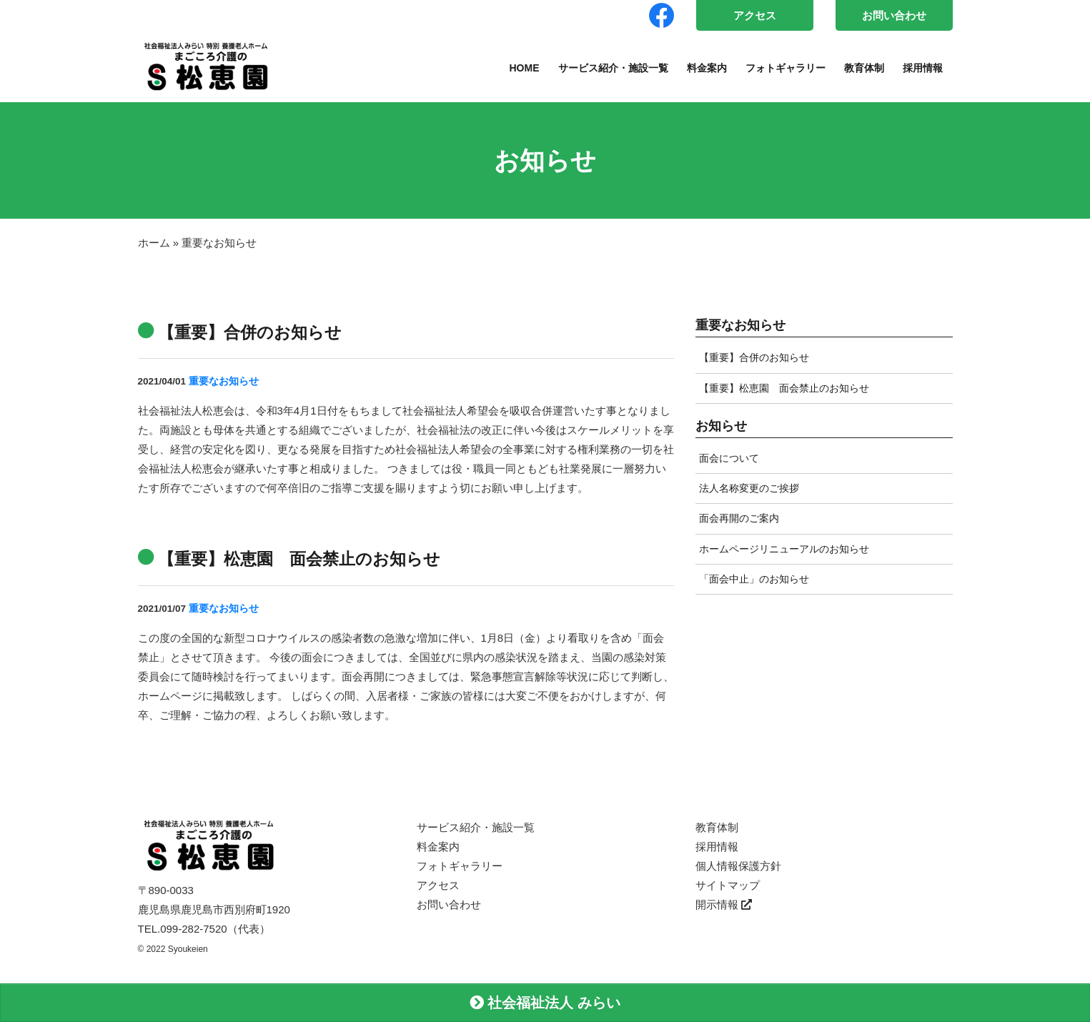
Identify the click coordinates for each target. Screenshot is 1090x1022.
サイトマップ (727, 885)
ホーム (154, 243)
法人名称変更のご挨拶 (749, 488)
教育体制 (864, 68)
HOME (525, 68)
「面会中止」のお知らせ (754, 579)
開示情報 (723, 904)
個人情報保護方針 (738, 866)
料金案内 (707, 68)
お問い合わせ (894, 15)
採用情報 (923, 68)
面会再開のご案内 (739, 518)
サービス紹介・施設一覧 (613, 68)
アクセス (754, 15)
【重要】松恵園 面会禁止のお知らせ (784, 388)
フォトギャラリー (785, 68)
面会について (729, 458)
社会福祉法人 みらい (545, 1003)
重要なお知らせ (224, 381)
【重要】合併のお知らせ (754, 357)
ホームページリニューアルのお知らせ (784, 549)
